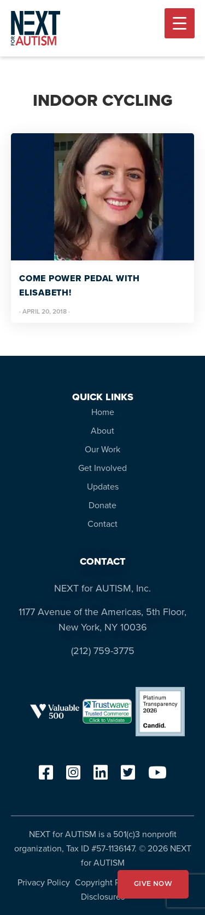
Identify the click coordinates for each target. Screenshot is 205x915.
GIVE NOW (153, 884)
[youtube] (157, 776)
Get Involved (102, 468)
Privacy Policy (43, 882)
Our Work (102, 449)
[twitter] (128, 776)
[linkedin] (100, 776)
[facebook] (46, 776)
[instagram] (73, 776)
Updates (103, 486)
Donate (102, 505)
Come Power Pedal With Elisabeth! (79, 285)
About (102, 430)
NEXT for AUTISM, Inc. (102, 588)
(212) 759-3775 (102, 651)
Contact (102, 524)
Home (102, 412)
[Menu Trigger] (180, 23)
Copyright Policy (106, 882)
